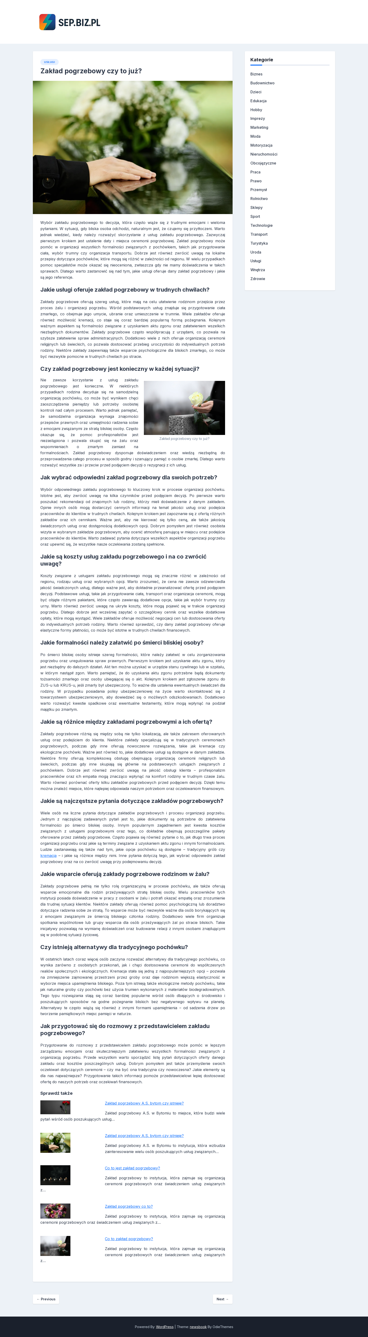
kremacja (48, 855)
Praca (255, 172)
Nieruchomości (263, 154)
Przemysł (258, 189)
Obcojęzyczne (263, 163)
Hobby (256, 109)
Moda (255, 136)
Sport (255, 216)
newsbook (198, 1327)
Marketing (259, 127)
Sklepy (256, 207)
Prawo (256, 181)
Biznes (256, 74)
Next (223, 1299)
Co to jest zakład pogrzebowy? (132, 1168)
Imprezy (257, 118)
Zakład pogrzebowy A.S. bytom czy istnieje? (144, 1103)
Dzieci (255, 92)
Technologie (261, 225)
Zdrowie (257, 278)
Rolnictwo (259, 198)
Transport (259, 234)
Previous (46, 1299)
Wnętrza (257, 269)
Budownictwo (262, 83)
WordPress (165, 1327)
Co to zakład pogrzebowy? (129, 1238)
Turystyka (259, 243)
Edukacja (258, 100)
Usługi (49, 62)
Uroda (255, 252)
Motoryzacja (261, 145)
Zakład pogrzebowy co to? (129, 1206)
